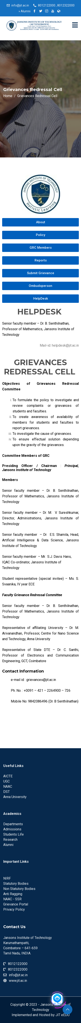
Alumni (24, 11)
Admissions (12, 829)
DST (6, 792)
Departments (13, 824)
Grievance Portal (15, 904)
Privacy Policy (14, 909)
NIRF (7, 878)
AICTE (8, 776)
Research (10, 840)
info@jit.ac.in (20, 5)
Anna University (15, 797)
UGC (6, 781)
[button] (40, 222)
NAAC (7, 786)
